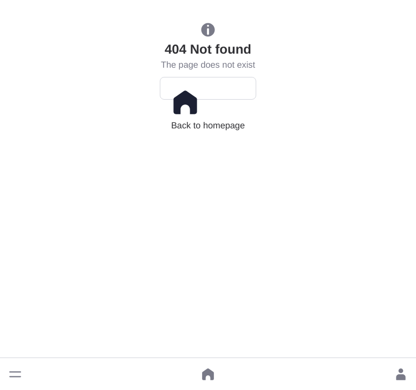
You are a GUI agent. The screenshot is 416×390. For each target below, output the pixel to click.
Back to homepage (208, 94)
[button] (15, 374)
